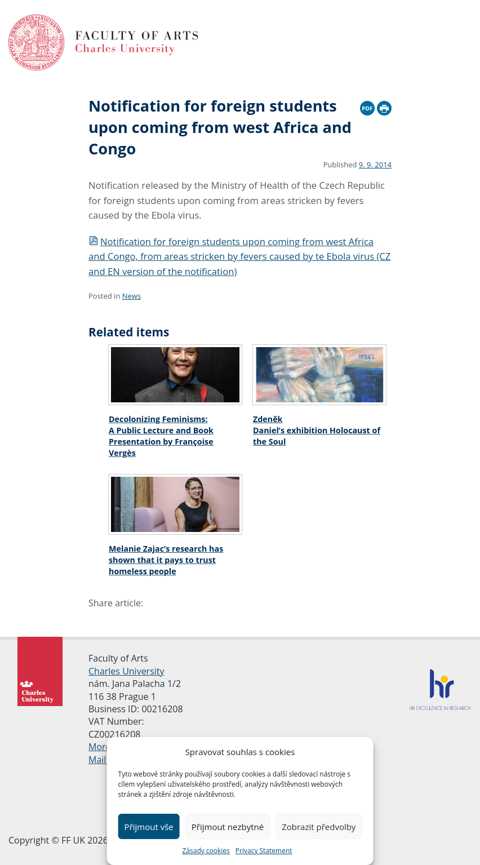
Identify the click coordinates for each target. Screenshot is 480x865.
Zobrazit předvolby (318, 826)
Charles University (126, 671)
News (131, 296)
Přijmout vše (149, 826)
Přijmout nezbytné (228, 826)
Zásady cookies (205, 850)
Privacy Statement (263, 850)
